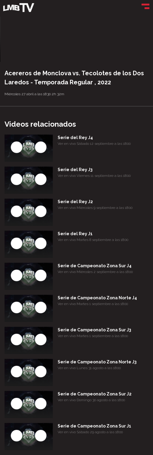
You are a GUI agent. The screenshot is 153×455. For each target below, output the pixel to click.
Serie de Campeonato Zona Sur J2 (95, 394)
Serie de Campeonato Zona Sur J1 (94, 426)
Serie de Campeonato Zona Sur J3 (94, 329)
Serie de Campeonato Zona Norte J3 (97, 361)
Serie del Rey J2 (75, 201)
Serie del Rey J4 (75, 137)
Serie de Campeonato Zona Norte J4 (97, 297)
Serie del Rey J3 (75, 169)
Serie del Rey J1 (75, 233)
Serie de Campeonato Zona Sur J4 (95, 265)
